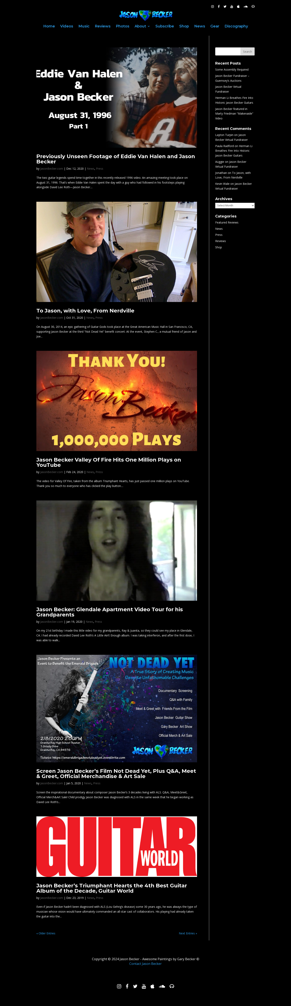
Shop (184, 26)
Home (49, 26)
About (140, 26)
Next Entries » (188, 933)
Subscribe (164, 26)
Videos (66, 26)
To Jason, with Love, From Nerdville (85, 310)
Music (84, 26)
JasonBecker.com (51, 168)
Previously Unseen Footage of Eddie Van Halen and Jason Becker (115, 159)
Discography (236, 26)
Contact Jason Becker (145, 963)
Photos (122, 26)
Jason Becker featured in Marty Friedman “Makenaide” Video (234, 113)
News (199, 26)
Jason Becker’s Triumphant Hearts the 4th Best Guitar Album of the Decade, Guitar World (111, 888)
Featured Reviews (226, 222)
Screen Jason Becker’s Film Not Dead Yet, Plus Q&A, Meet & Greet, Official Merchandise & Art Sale (116, 773)
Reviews (103, 26)
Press (99, 168)
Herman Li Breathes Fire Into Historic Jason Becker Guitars (233, 151)
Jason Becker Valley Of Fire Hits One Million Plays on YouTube (108, 462)
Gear (214, 26)
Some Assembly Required (232, 69)
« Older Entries (45, 933)
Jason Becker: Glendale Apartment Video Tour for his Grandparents (109, 612)
